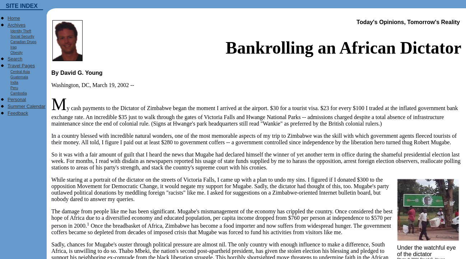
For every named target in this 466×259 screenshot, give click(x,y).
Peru (13, 88)
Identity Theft (19, 31)
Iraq (12, 47)
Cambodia (17, 93)
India (13, 83)
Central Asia (19, 72)
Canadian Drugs (22, 42)
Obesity (15, 53)
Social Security (21, 36)
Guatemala (18, 77)
